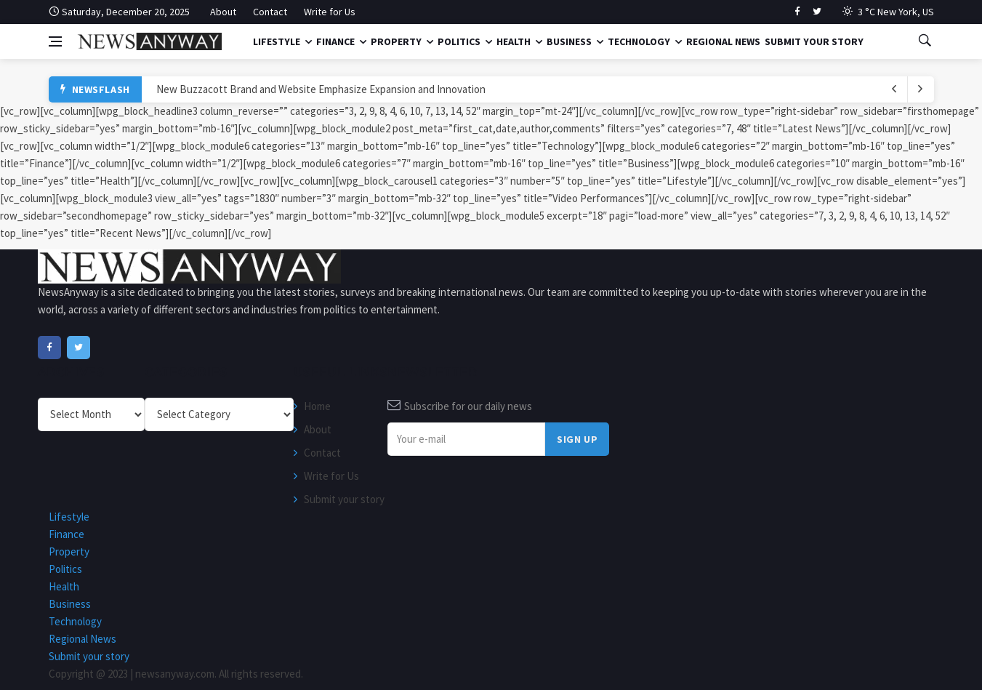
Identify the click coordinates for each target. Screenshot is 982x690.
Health (513, 41)
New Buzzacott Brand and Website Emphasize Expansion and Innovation (321, 89)
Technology (639, 41)
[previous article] (921, 89)
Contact (270, 11)
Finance (335, 41)
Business (569, 41)
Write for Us (329, 11)
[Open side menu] (55, 41)
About (223, 11)
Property (396, 41)
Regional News (723, 41)
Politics (459, 41)
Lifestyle (276, 41)
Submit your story (814, 41)
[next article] (895, 89)
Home (317, 406)
